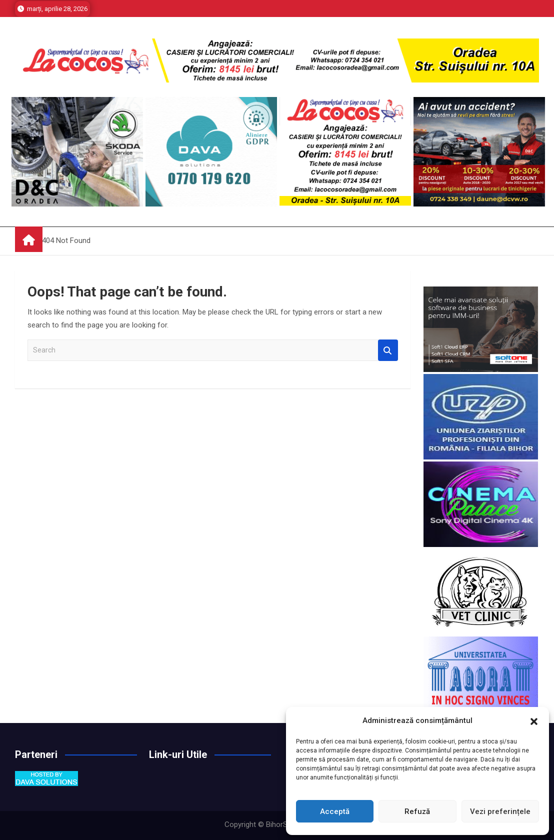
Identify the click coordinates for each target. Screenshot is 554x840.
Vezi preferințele (500, 811)
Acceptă (335, 811)
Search (388, 350)
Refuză (417, 811)
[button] (534, 721)
